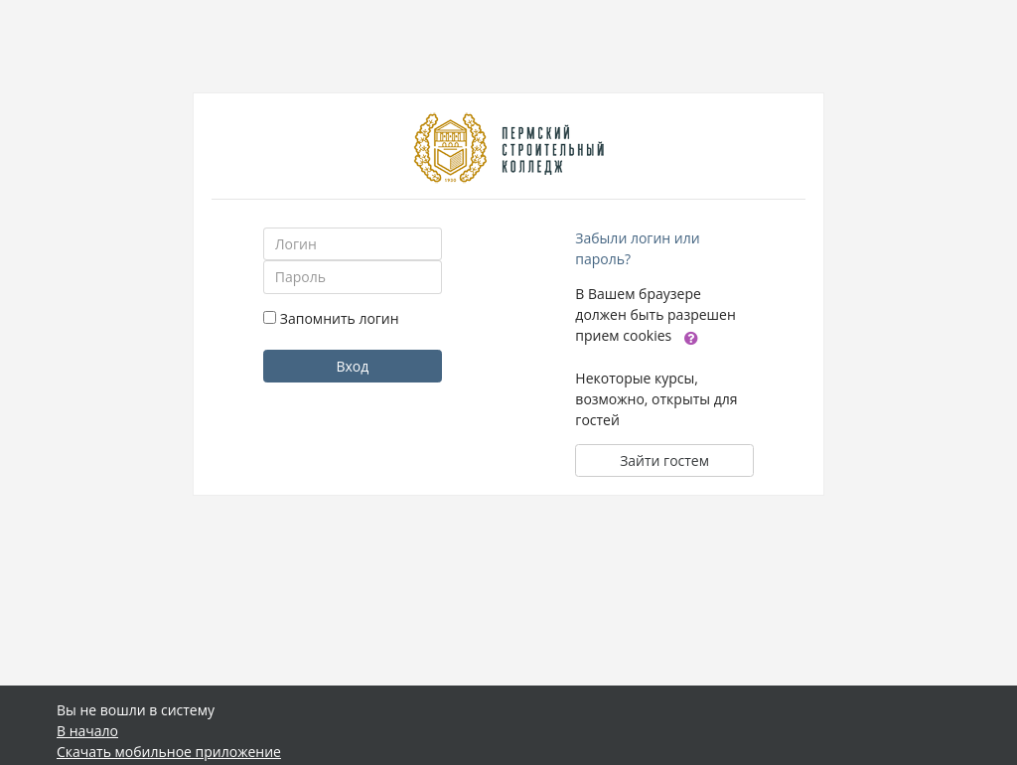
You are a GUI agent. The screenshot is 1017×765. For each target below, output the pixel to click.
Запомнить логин (339, 318)
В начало (87, 730)
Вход (352, 366)
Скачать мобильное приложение (169, 751)
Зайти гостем (664, 460)
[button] (691, 337)
